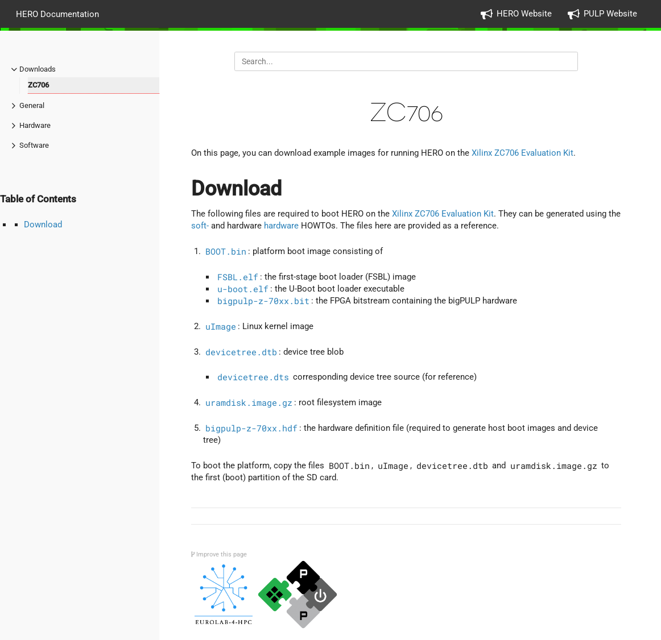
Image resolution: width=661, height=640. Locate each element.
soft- (200, 226)
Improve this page (219, 554)
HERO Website (524, 14)
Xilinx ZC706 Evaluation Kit (522, 153)
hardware (281, 226)
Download (43, 224)
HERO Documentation (57, 14)
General (31, 105)
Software (34, 145)
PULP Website (610, 14)
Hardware (35, 125)
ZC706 (38, 85)
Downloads (37, 69)
